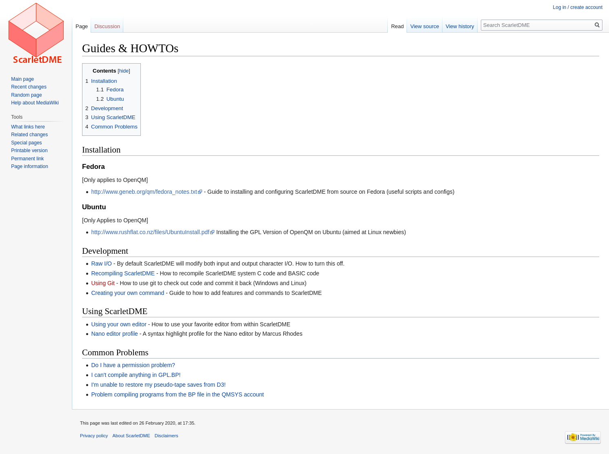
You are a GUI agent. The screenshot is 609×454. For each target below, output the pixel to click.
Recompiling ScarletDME (123, 273)
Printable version (29, 150)
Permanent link (27, 159)
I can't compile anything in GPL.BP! (135, 375)
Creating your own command (127, 293)
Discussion (107, 26)
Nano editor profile (114, 333)
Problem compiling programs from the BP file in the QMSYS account (177, 394)
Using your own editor (118, 324)
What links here (28, 127)
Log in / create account (577, 7)
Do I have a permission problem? (133, 365)
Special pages (26, 143)
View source (424, 26)
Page (82, 26)
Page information (29, 166)
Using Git (103, 283)
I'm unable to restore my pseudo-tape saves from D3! (158, 384)
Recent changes (29, 87)
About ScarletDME (131, 435)
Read (397, 26)
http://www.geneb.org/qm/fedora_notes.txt (144, 191)
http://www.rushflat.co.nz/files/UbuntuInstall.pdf (150, 232)
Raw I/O (101, 263)
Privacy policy (94, 435)
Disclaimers (166, 435)
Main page (22, 79)
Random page (26, 95)
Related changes (29, 134)
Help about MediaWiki (35, 103)
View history (460, 26)
